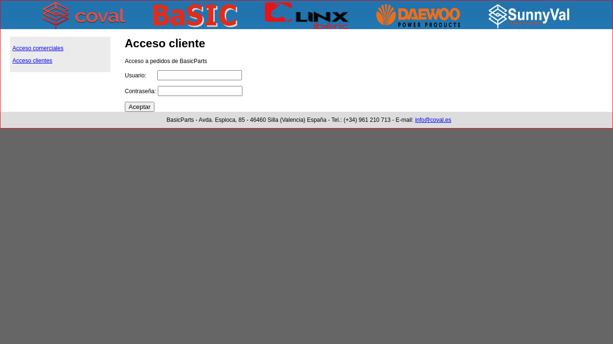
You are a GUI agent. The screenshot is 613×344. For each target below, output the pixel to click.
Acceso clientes (32, 60)
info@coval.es (433, 120)
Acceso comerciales (38, 48)
